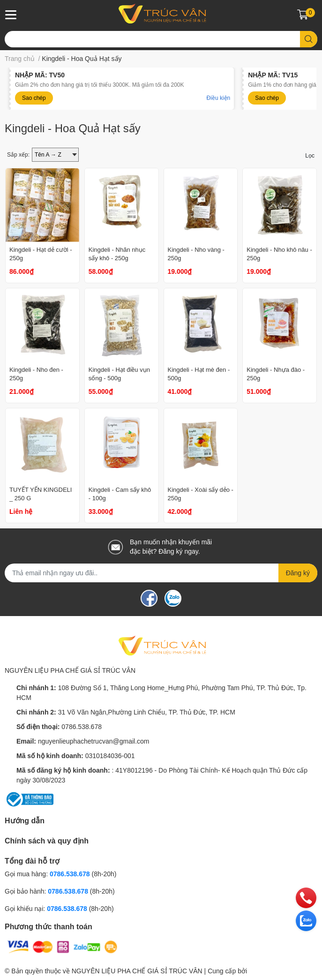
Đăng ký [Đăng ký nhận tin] (298, 573)
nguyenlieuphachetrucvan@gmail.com (94, 741)
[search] (308, 39)
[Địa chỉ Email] (161, 573)
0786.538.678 (81, 726)
